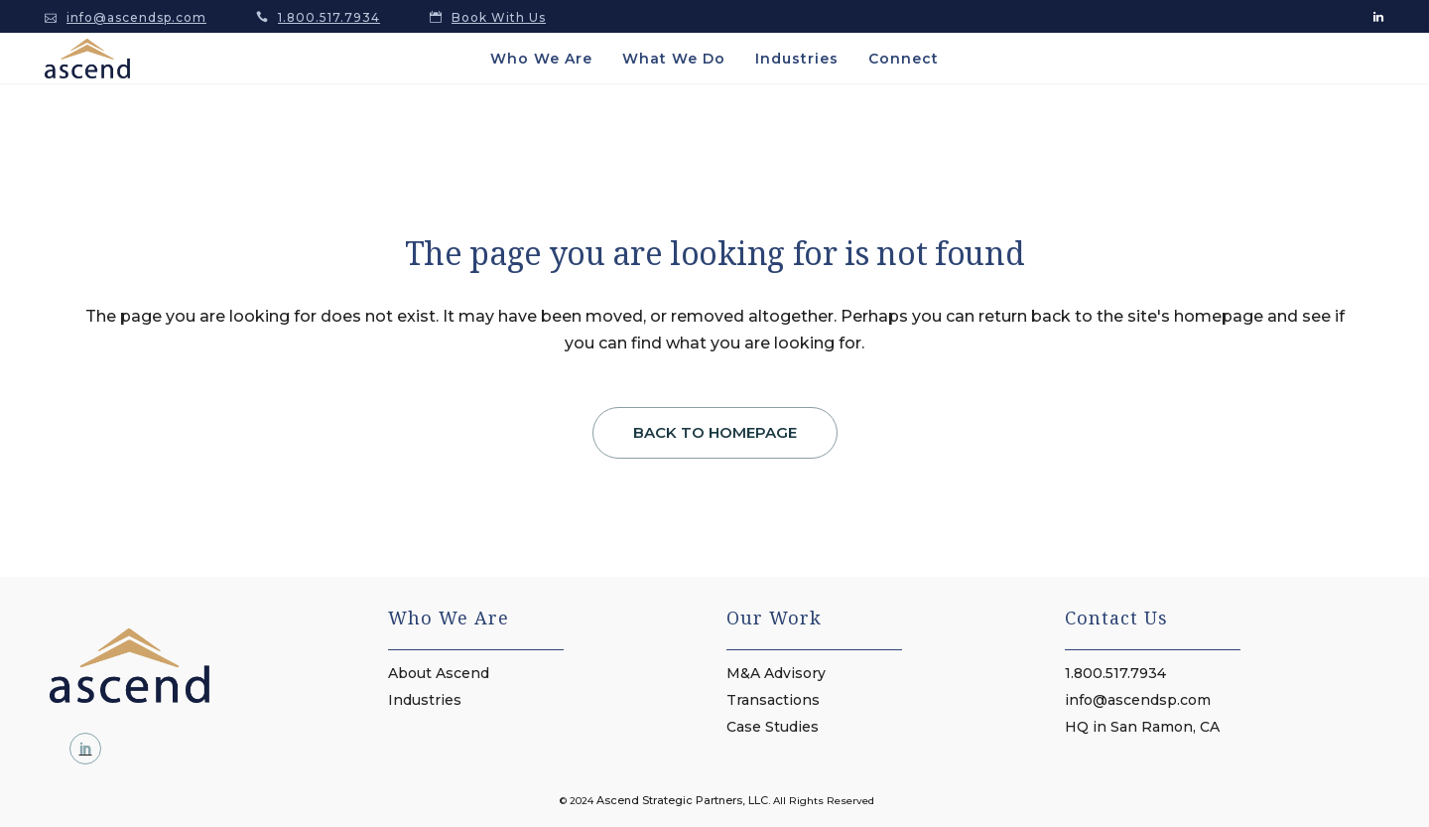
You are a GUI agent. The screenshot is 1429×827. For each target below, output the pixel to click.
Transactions (773, 700)
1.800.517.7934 (329, 17)
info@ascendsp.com (136, 17)
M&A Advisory (776, 673)
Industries (424, 700)
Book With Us (499, 17)
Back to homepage (715, 432)
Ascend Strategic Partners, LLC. (683, 800)
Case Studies (772, 727)
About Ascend (438, 673)
